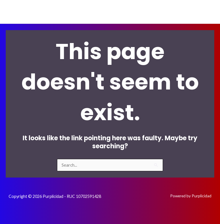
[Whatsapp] (206, 11)
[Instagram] (188, 11)
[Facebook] (170, 11)
